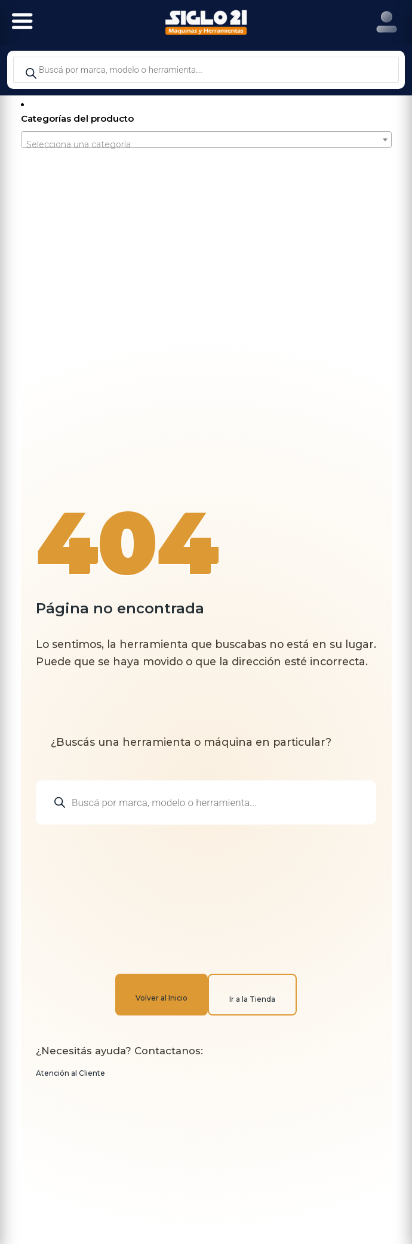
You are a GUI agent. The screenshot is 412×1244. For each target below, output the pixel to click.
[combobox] (206, 139)
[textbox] (206, 144)
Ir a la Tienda (252, 999)
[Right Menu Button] (386, 22)
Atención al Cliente (70, 1073)
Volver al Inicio (161, 997)
